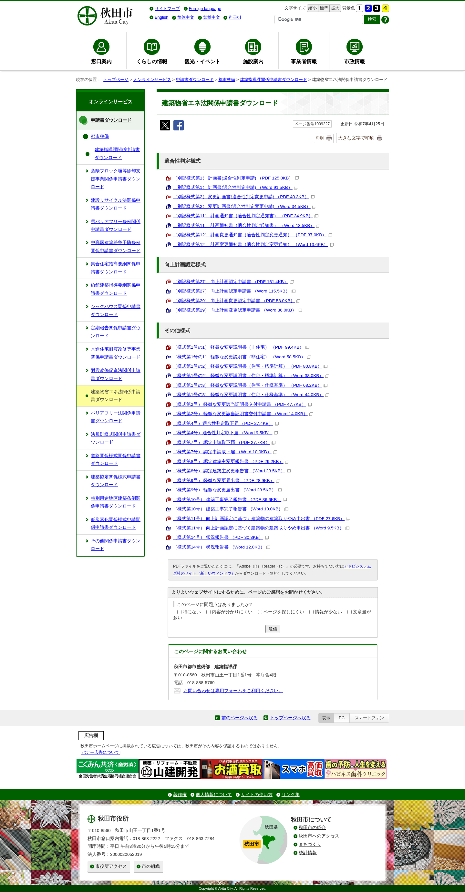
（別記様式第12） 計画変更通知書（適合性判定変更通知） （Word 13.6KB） (253, 244)
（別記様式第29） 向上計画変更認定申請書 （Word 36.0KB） (237, 310)
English (161, 17)
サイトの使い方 (257, 794)
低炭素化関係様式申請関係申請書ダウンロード (115, 523)
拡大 (334, 8)
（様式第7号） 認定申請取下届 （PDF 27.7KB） (224, 442)
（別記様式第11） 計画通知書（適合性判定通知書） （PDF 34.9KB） (245, 215)
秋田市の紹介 (312, 827)
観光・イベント (202, 61)
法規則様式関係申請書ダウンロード (115, 438)
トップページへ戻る (290, 717)
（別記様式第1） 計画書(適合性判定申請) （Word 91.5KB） (235, 187)
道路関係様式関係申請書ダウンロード (115, 459)
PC (342, 717)
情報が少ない (328, 612)
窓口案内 (101, 61)
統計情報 (308, 852)
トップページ (116, 79)
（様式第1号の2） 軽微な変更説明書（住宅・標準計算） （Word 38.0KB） (251, 375)
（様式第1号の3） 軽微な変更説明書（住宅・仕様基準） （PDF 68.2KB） (250, 385)
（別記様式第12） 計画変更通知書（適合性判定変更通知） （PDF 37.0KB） (252, 234)
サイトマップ (167, 8)
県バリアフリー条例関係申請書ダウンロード (115, 225)
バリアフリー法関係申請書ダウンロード (115, 417)
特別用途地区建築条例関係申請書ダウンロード (115, 502)
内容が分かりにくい (232, 612)
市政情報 (354, 61)
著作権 (180, 794)
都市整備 (226, 79)
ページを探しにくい (284, 612)
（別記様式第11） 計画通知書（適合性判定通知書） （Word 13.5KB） (246, 225)
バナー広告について (100, 752)
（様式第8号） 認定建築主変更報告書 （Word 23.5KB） (232, 470)
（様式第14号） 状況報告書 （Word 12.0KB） (221, 547)
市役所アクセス (111, 866)
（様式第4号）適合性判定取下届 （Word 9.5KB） (225, 432)
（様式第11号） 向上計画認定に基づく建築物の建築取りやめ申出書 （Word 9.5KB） (261, 528)
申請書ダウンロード (195, 79)
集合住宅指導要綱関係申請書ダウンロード (115, 267)
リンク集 (291, 794)
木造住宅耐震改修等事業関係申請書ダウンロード (115, 353)
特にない (192, 612)
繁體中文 (211, 17)
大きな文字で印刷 (356, 137)
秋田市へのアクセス (319, 836)
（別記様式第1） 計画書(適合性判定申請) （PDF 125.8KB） (236, 178)
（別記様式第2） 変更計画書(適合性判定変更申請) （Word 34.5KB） (244, 206)
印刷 (320, 138)
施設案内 (253, 61)
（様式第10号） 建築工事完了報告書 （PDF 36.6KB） (230, 499)
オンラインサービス (152, 79)
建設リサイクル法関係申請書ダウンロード (115, 204)
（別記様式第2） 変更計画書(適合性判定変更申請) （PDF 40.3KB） (244, 196)
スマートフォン (369, 717)
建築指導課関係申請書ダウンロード (273, 79)
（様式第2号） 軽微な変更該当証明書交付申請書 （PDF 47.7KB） (242, 404)
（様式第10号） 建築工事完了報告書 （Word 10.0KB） (230, 509)
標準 (323, 8)
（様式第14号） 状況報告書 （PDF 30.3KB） (221, 537)
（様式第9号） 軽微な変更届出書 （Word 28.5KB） (227, 489)
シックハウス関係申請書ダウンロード (115, 310)
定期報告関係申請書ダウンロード (115, 331)
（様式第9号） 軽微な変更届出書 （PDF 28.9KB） (226, 480)
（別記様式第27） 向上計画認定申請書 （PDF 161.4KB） (233, 281)
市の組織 (151, 866)
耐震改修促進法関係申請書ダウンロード (115, 374)
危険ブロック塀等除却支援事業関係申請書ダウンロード (115, 179)
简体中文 (185, 17)
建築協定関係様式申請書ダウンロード (115, 481)
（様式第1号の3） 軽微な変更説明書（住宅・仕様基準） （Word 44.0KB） (251, 394)
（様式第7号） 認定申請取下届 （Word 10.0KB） (225, 451)
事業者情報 (304, 61)
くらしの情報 (151, 61)
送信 (273, 628)
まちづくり (310, 844)
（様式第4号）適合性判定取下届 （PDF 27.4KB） (226, 423)
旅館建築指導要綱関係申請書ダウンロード (115, 289)
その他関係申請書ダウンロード (115, 544)
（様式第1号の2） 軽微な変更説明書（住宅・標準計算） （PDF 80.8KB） (250, 366)
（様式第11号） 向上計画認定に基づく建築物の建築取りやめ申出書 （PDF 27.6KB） (261, 518)
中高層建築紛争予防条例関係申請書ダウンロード (115, 246)
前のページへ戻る (240, 717)
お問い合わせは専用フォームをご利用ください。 (233, 690)
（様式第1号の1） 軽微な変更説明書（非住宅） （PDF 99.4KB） (241, 347)
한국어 (235, 17)
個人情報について (214, 794)
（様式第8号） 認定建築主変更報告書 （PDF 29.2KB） (231, 461)
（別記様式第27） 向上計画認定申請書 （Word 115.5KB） (234, 291)
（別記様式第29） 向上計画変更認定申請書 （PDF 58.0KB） (236, 300)
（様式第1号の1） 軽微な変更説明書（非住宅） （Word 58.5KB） (242, 356)
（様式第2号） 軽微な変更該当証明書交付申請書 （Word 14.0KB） (243, 413)
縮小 (312, 8)
